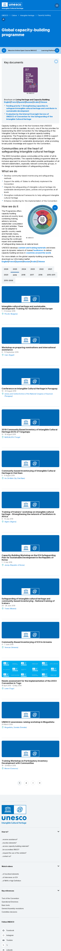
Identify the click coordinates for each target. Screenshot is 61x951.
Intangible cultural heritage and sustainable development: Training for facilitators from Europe (27, 307)
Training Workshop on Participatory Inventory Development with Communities (25, 762)
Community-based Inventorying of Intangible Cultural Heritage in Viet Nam (28, 471)
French (14, 102)
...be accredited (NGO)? (10, 849)
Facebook (8, 930)
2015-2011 (51, 275)
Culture (14, 15)
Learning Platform (48, 50)
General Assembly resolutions (13, 908)
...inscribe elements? (9, 843)
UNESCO (5, 15)
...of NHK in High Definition (11, 881)
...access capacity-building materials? (15, 846)
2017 (32, 275)
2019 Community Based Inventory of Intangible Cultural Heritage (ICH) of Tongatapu (29, 430)
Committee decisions (9, 912)
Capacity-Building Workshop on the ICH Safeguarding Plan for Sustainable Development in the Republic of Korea (29, 557)
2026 (6, 269)
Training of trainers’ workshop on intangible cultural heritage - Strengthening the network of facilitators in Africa (29, 514)
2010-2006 (8, 280)
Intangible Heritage (27, 15)
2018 (23, 275)
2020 (6, 275)
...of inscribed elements (10, 874)
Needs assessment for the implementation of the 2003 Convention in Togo (29, 682)
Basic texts (6, 905)
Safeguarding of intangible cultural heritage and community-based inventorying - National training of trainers (28, 600)
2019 (15, 275)
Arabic (36, 102)
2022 (41, 269)
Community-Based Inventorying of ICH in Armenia (27, 642)
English (7, 102)
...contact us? (6, 856)
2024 (24, 269)
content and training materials (32, 248)
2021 (50, 269)
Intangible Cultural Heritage (12, 8)
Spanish (21, 102)
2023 (33, 269)
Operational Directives (10, 902)
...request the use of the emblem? (14, 853)
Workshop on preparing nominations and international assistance (29, 348)
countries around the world (38, 253)
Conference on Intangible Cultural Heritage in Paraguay (30, 388)
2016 (40, 275)
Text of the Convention (10, 898)
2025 (15, 269)
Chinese (43, 102)
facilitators (38, 250)
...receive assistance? (9, 839)
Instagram (8, 935)
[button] (3, 20)
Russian (29, 102)
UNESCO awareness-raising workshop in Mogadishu (28, 722)
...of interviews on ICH (10, 877)
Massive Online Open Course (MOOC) (22, 50)
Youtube (7, 940)
